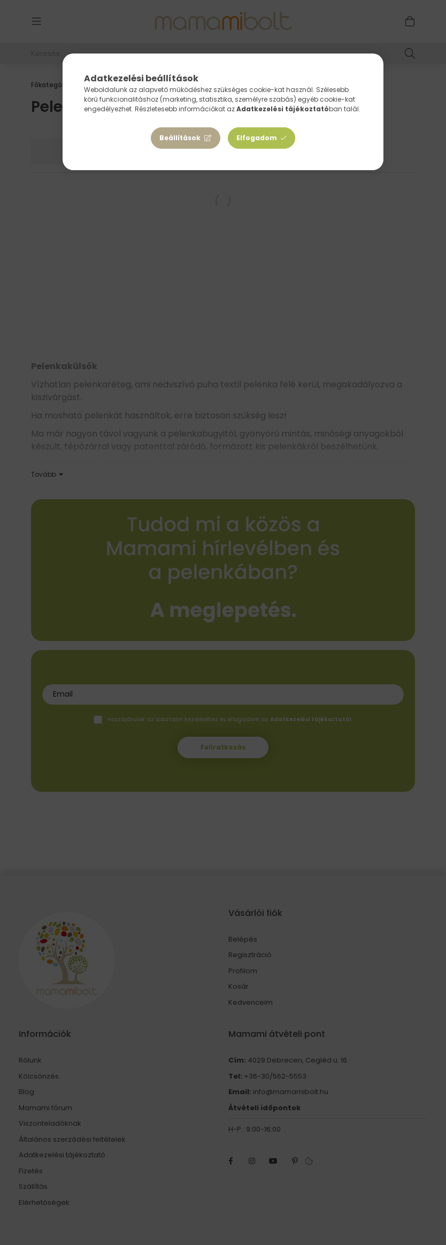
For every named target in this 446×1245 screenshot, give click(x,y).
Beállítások (180, 137)
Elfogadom (256, 137)
